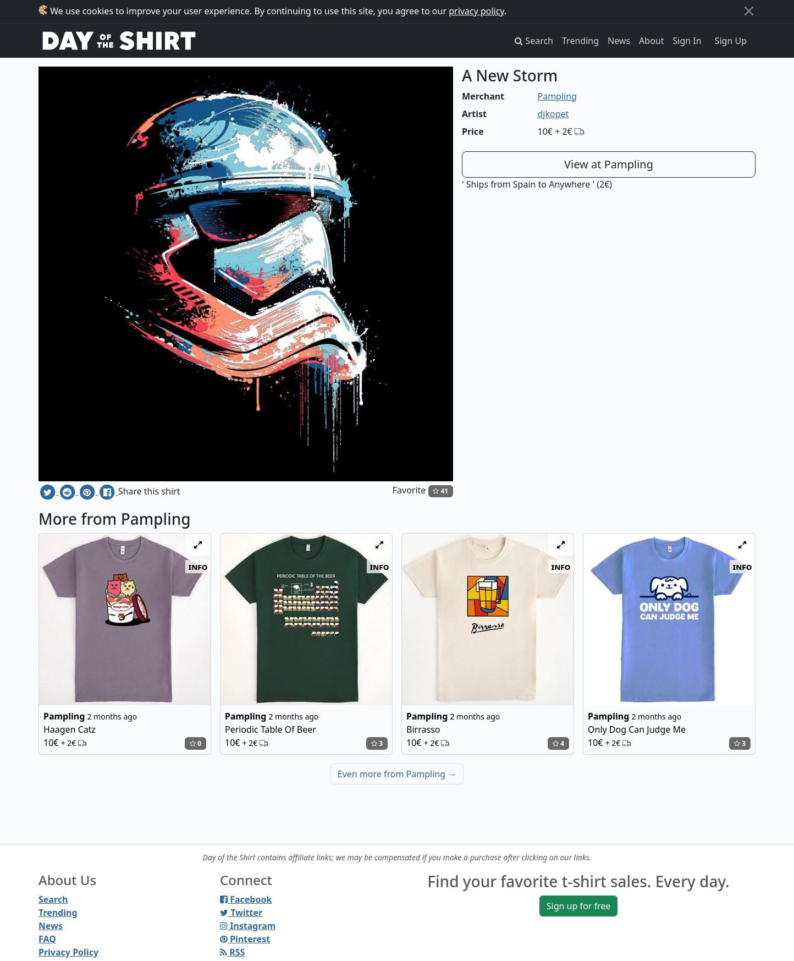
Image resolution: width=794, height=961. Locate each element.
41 (440, 491)
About (651, 41)
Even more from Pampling (397, 774)
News (619, 41)
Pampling (557, 96)
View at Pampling (608, 164)
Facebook (246, 899)
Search (53, 899)
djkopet (553, 114)
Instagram (247, 926)
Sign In (687, 41)
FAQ (47, 939)
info (198, 567)
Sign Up (731, 41)
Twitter (241, 913)
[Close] (749, 11)
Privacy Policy (68, 952)
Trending (580, 41)
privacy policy (476, 11)
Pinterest (245, 939)
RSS (232, 952)
